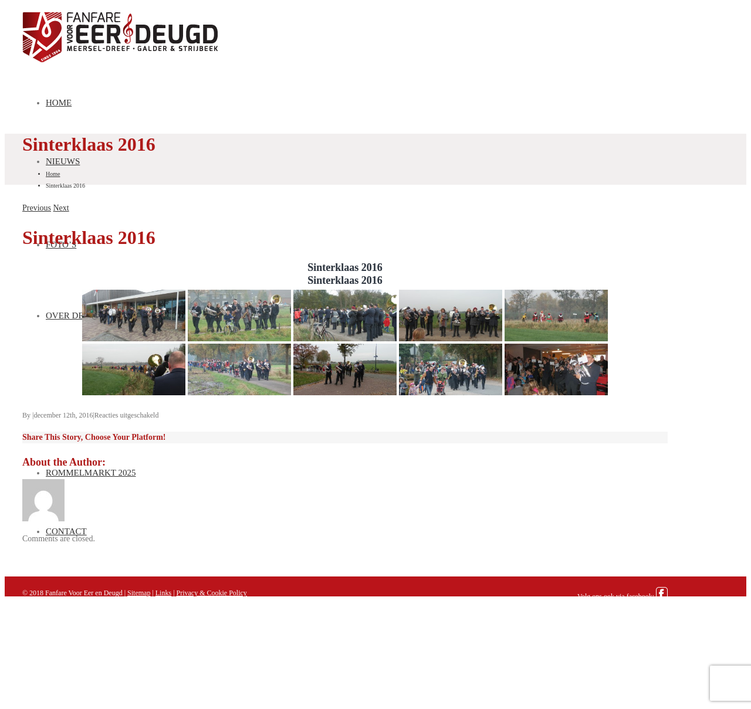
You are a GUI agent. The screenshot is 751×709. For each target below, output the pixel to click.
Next (61, 207)
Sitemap (138, 593)
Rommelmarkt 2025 (91, 472)
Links (163, 593)
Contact (66, 531)
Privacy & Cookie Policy (212, 593)
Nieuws (63, 161)
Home (59, 102)
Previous (36, 207)
